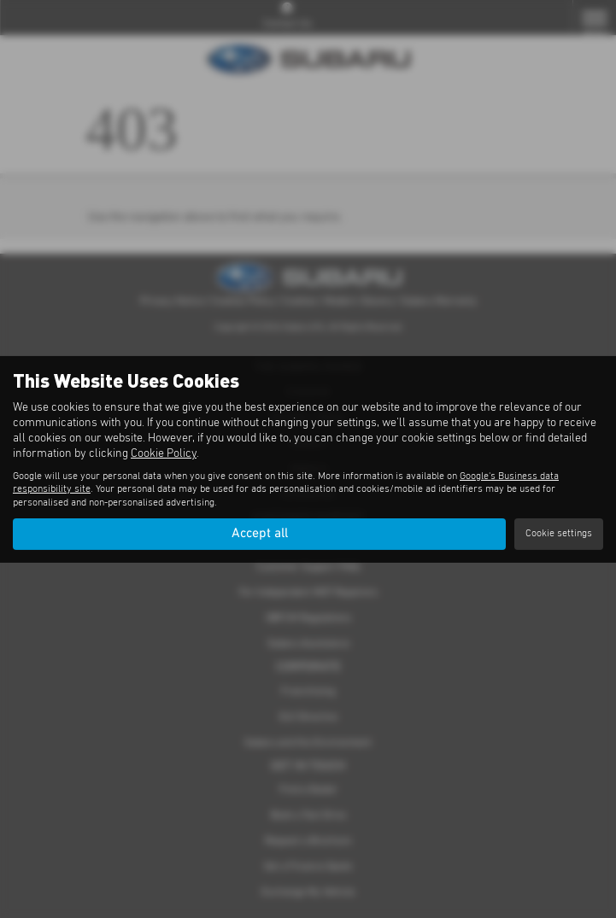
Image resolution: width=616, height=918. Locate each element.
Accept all (260, 534)
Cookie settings (558, 534)
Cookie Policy (164, 453)
